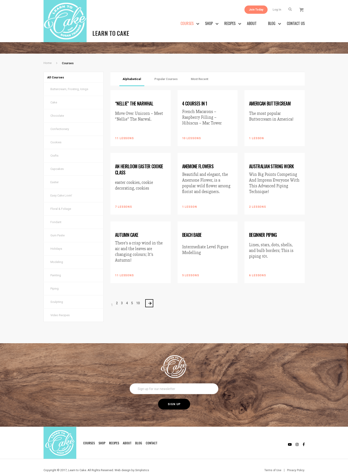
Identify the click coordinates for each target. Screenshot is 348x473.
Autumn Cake (127, 223)
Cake (53, 94)
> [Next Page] (151, 293)
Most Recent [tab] (199, 68)
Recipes (230, 23)
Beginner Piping (263, 223)
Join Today (253, 9)
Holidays (56, 240)
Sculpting (56, 293)
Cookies (55, 134)
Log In (278, 9)
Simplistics (142, 461)
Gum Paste (57, 227)
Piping (54, 280)
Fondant (55, 214)
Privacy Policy (295, 461)
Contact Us (296, 23)
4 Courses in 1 (195, 92)
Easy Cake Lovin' (61, 187)
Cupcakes (57, 160)
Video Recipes (60, 307)
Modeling (56, 253)
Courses (187, 23)
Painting (55, 267)
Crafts (54, 147)
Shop (209, 23)
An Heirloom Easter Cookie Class (139, 158)
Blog (271, 23)
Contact (151, 434)
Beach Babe (192, 223)
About (252, 23)
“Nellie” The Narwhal (134, 92)
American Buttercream (270, 92)
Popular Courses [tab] (166, 68)
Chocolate (57, 107)
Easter (54, 174)
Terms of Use (272, 461)
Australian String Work (271, 155)
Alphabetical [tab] (132, 68)
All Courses (58, 67)
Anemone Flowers (198, 155)
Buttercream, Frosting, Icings (69, 81)
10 (138, 293)
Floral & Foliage (60, 200)
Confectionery (59, 120)
